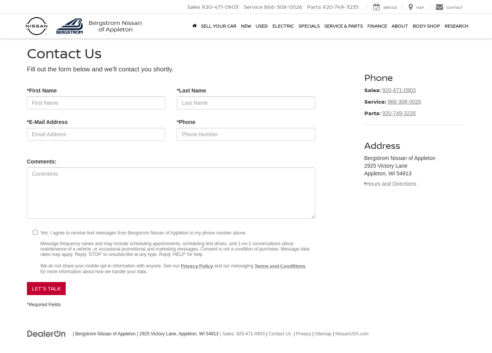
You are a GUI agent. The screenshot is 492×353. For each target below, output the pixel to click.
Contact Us (280, 334)
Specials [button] (309, 26)
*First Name (42, 90)
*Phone (186, 122)
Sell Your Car (218, 26)
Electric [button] (283, 26)
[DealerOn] (46, 333)
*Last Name (191, 90)
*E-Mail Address (47, 122)
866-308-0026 (404, 102)
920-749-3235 (399, 113)
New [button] (246, 26)
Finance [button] (377, 26)
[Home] (194, 26)
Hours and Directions (390, 184)
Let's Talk (46, 288)
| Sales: (242, 334)
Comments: (42, 161)
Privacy (303, 334)
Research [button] (457, 26)
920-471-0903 (399, 90)
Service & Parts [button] (343, 26)
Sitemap (323, 334)
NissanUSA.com (352, 334)
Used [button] (262, 26)
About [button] (400, 26)
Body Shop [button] (426, 26)
